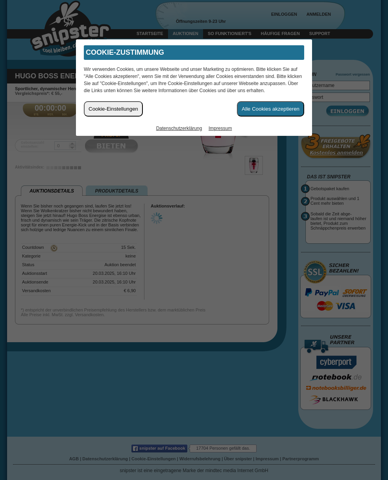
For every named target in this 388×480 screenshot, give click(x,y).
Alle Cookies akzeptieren (270, 109)
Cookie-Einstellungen (113, 109)
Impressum (220, 128)
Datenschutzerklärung (179, 128)
